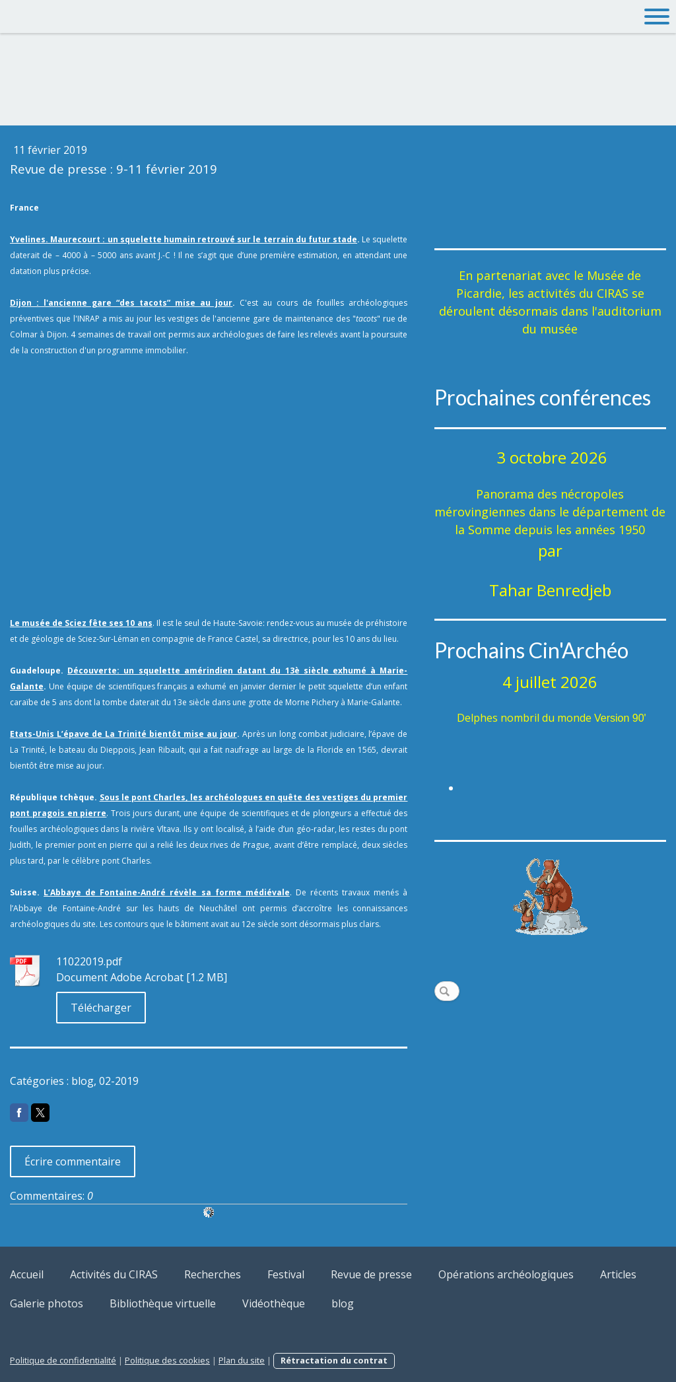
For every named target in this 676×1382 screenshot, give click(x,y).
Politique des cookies (167, 1360)
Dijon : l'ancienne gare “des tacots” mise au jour (121, 302)
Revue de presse (371, 1274)
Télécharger (101, 1007)
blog (342, 1303)
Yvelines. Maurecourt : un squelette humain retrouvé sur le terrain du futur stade (183, 239)
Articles (618, 1274)
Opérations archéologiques (506, 1274)
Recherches (212, 1274)
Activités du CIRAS (114, 1274)
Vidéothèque (273, 1303)
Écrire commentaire (72, 1161)
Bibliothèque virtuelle (163, 1303)
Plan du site (242, 1360)
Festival (285, 1274)
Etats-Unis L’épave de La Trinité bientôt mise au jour (123, 734)
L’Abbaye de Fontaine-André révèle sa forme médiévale (167, 892)
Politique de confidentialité (63, 1360)
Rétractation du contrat (334, 1360)
